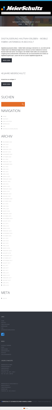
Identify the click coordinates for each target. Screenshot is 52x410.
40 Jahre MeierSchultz (13, 73)
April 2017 (6, 273)
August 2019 (6, 221)
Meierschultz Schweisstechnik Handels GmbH (16, 401)
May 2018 (5, 243)
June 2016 (6, 282)
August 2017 (6, 263)
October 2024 (7, 157)
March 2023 (6, 176)
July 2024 (5, 159)
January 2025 (7, 152)
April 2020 (6, 208)
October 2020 (7, 201)
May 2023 (5, 171)
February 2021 (7, 194)
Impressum (6, 124)
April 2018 (6, 245)
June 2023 (6, 169)
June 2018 (6, 241)
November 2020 (7, 199)
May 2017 (5, 270)
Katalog (3, 352)
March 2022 (6, 186)
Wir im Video (4, 349)
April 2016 (6, 285)
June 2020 (6, 206)
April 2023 (6, 174)
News (2, 347)
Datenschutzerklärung (10, 129)
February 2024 (7, 161)
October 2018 (7, 236)
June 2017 (6, 268)
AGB (4, 126)
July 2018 (5, 238)
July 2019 (5, 223)
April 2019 (6, 226)
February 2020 (7, 213)
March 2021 (6, 191)
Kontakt (5, 119)
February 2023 (7, 179)
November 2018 (7, 233)
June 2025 (6, 144)
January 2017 (7, 280)
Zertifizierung (5, 350)
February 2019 (7, 231)
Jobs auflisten (7, 121)
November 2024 (7, 154)
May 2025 (5, 147)
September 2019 (7, 218)
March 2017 (6, 275)
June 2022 (6, 184)
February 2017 (7, 278)
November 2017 (7, 255)
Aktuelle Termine (6, 345)
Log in (5, 298)
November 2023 (7, 164)
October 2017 (7, 258)
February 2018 (7, 250)
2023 (26, 24)
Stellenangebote (6, 354)
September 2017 (7, 260)
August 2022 (6, 181)
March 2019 (6, 228)
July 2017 (5, 265)
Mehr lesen (6, 60)
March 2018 (6, 248)
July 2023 (5, 166)
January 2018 (7, 253)
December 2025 (7, 142)
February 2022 (7, 189)
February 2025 (7, 149)
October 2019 (7, 216)
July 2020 (5, 203)
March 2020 (6, 211)
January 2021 (7, 196)
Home (20, 24)
